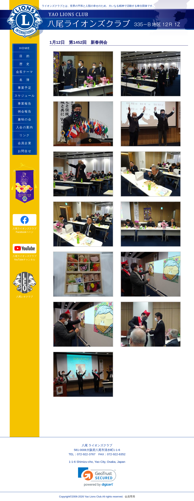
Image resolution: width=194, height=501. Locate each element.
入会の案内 (24, 127)
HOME (24, 48)
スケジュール (24, 95)
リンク (24, 135)
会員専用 (129, 496)
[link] (97, 477)
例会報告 (24, 111)
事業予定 (24, 87)
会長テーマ (24, 71)
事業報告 (24, 103)
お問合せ (24, 151)
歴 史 (24, 64)
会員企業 (24, 143)
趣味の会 (24, 119)
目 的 (24, 56)
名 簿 (24, 79)
